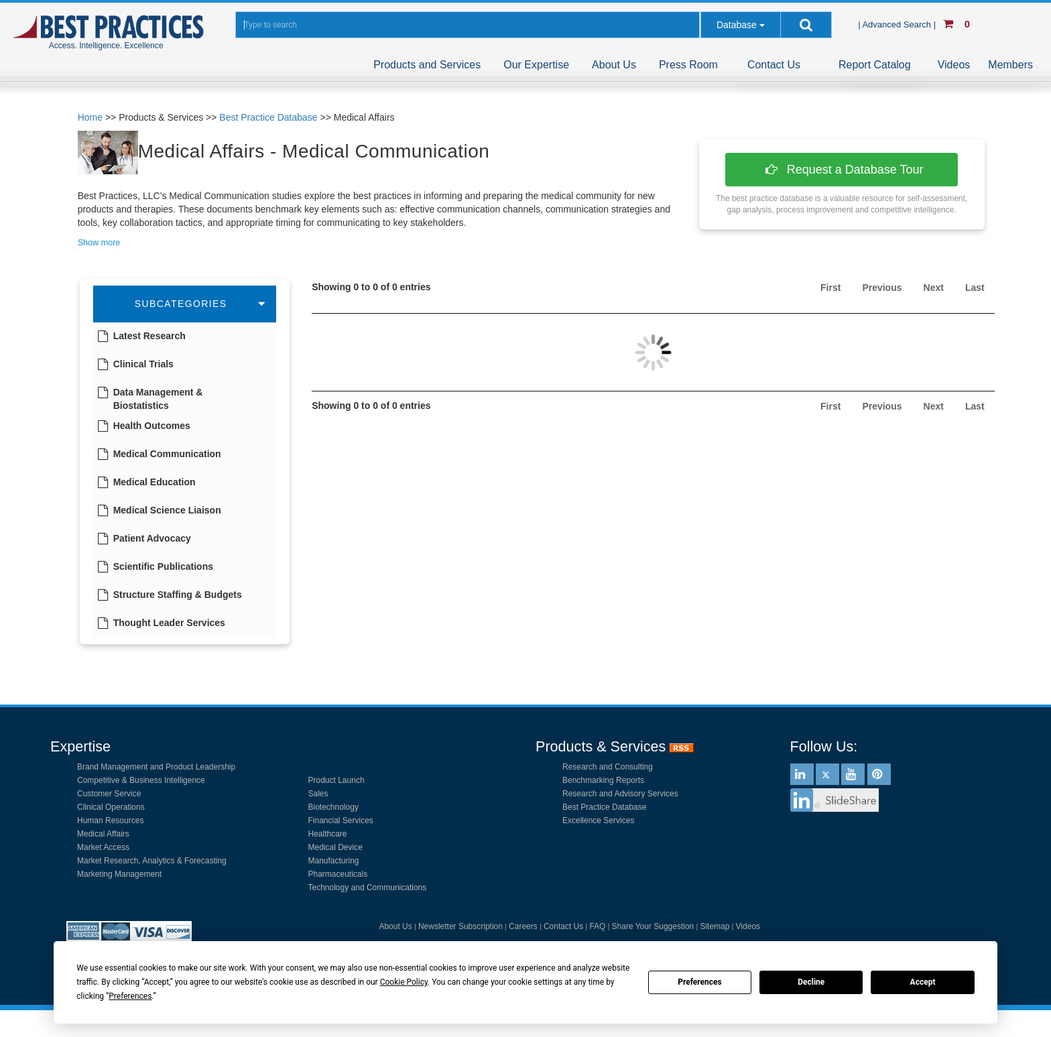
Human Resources (110, 820)
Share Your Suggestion (653, 926)
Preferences (700, 982)
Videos (954, 64)
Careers (523, 926)
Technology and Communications (367, 887)
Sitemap (714, 926)
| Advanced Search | (898, 24)
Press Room (688, 64)
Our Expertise (536, 64)
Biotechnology (333, 807)
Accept (923, 982)
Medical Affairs (103, 834)
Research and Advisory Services (620, 793)
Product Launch (336, 780)
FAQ (597, 926)
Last (975, 287)
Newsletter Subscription (460, 926)
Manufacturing (333, 860)
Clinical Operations (111, 807)
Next (934, 287)
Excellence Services (598, 820)
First (830, 287)
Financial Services (340, 820)
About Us (614, 64)
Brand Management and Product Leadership (156, 767)
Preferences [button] (130, 996)
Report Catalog (875, 64)
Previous (882, 287)
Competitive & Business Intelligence (141, 780)
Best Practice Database (268, 117)
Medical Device (335, 847)
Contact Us (773, 64)
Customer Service (109, 793)
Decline (811, 982)
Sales (318, 793)
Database (737, 24)
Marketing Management (119, 874)
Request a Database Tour (842, 169)
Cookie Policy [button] (404, 982)
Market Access (103, 847)
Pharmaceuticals (338, 874)
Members (1010, 64)
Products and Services (427, 64)
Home (90, 117)
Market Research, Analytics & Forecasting (152, 860)
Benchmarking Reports (603, 780)
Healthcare (327, 834)
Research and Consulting (607, 767)
